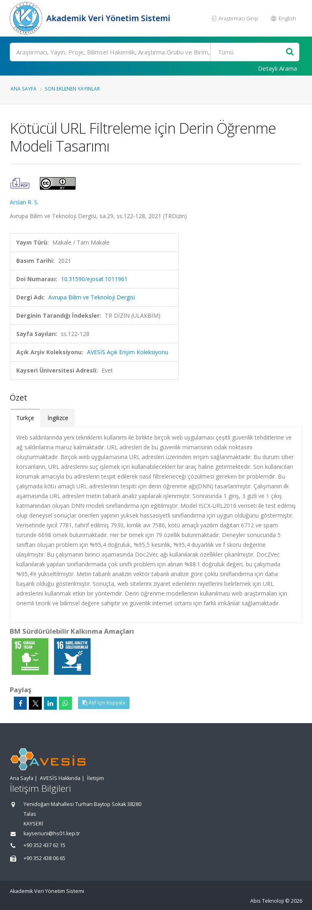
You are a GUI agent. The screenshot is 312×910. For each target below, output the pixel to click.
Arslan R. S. (24, 202)
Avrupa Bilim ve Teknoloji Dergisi (91, 297)
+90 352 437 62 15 (44, 845)
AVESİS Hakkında (60, 778)
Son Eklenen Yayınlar (72, 88)
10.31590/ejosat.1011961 (94, 279)
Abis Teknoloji (267, 900)
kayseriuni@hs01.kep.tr (52, 833)
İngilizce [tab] (58, 418)
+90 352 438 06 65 (44, 858)
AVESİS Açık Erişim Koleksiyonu (127, 352)
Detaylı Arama (277, 68)
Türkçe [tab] (25, 418)
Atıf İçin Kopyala (103, 702)
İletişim (95, 778)
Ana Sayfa (24, 88)
